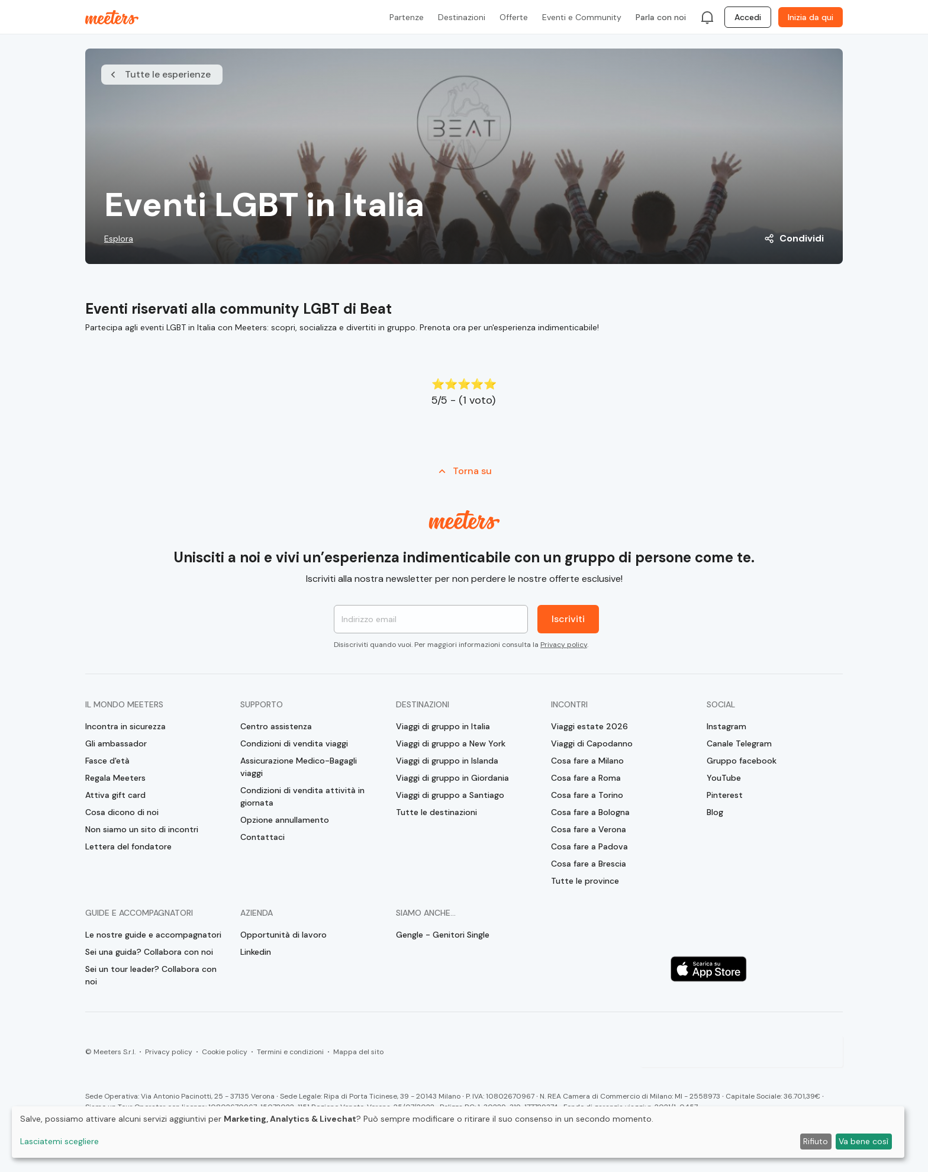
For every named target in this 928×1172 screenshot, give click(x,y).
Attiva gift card (115, 795)
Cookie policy (224, 1052)
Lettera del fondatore (128, 846)
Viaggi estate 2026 (589, 726)
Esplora (118, 238)
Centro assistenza (276, 726)
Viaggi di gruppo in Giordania (452, 777)
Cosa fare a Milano (587, 760)
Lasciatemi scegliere (59, 1141)
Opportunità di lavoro (283, 934)
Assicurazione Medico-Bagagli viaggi (298, 766)
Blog (715, 812)
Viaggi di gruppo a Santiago (450, 795)
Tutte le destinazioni (436, 812)
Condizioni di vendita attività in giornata (302, 796)
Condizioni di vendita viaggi (294, 743)
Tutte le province (585, 880)
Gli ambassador (116, 743)
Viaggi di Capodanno (592, 743)
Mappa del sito (358, 1052)
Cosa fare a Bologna (590, 812)
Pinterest (725, 795)
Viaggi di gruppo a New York (450, 743)
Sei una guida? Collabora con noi (149, 951)
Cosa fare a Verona (588, 829)
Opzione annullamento (284, 819)
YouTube (724, 777)
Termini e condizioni (290, 1052)
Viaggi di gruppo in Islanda (447, 760)
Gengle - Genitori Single (442, 934)
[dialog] (458, 1132)
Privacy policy (563, 644)
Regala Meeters (115, 777)
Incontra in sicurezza (125, 726)
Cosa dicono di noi (122, 812)
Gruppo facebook (741, 760)
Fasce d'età (107, 760)
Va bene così (863, 1141)
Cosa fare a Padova (589, 846)
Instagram (726, 726)
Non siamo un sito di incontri (141, 829)
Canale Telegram (739, 743)
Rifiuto (815, 1141)
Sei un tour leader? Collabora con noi (151, 975)
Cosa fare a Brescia (588, 863)
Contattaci (262, 837)
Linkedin (255, 951)
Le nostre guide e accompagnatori (153, 934)
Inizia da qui (810, 17)
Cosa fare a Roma (586, 777)
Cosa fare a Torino (587, 795)
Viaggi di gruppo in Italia (443, 726)
